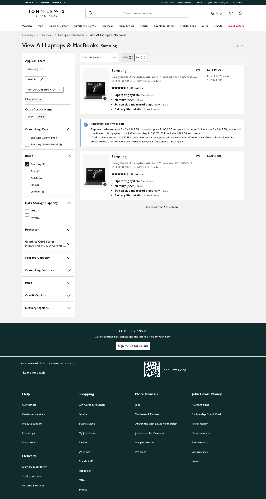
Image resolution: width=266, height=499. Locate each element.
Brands (218, 26)
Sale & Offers (236, 26)
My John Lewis (167, 2)
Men (40, 26)
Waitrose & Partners (148, 414)
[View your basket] (240, 13)
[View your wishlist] (230, 13)
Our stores (237, 2)
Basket (83, 442)
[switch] (48, 114)
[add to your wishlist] (198, 71)
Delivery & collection (34, 466)
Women (27, 26)
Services (84, 414)
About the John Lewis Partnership (156, 423)
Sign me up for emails (133, 346)
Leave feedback (34, 372)
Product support (32, 423)
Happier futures (144, 442)
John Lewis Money (218, 2)
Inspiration (85, 470)
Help (201, 2)
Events (83, 489)
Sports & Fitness (164, 26)
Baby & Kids (126, 26)
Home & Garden (58, 26)
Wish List (85, 452)
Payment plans (200, 404)
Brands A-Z (86, 461)
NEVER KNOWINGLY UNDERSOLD (47, 2)
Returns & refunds (33, 485)
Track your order (32, 476)
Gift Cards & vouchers (92, 404)
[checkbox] (48, 138)
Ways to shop (186, 2)
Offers (83, 480)
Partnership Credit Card (206, 414)
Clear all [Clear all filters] (33, 99)
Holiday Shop (188, 26)
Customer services (33, 414)
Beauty (144, 26)
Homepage (28, 35)
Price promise (30, 442)
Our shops (28, 433)
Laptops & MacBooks (71, 35)
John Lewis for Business (149, 433)
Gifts (205, 26)
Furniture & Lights (85, 26)
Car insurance (200, 452)
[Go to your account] (221, 13)
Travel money (200, 423)
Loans (195, 461)
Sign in (214, 13)
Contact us (29, 404)
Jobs (137, 404)
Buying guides (87, 423)
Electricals (107, 26)
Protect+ (140, 452)
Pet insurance (200, 442)
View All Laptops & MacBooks (107, 35)
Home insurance (201, 433)
